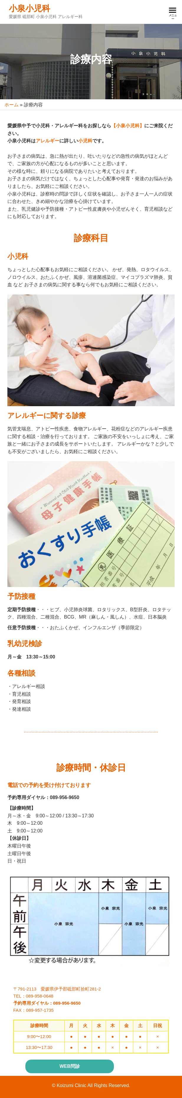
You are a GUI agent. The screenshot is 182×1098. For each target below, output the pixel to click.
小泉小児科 (29, 8)
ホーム (11, 104)
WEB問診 (70, 1066)
